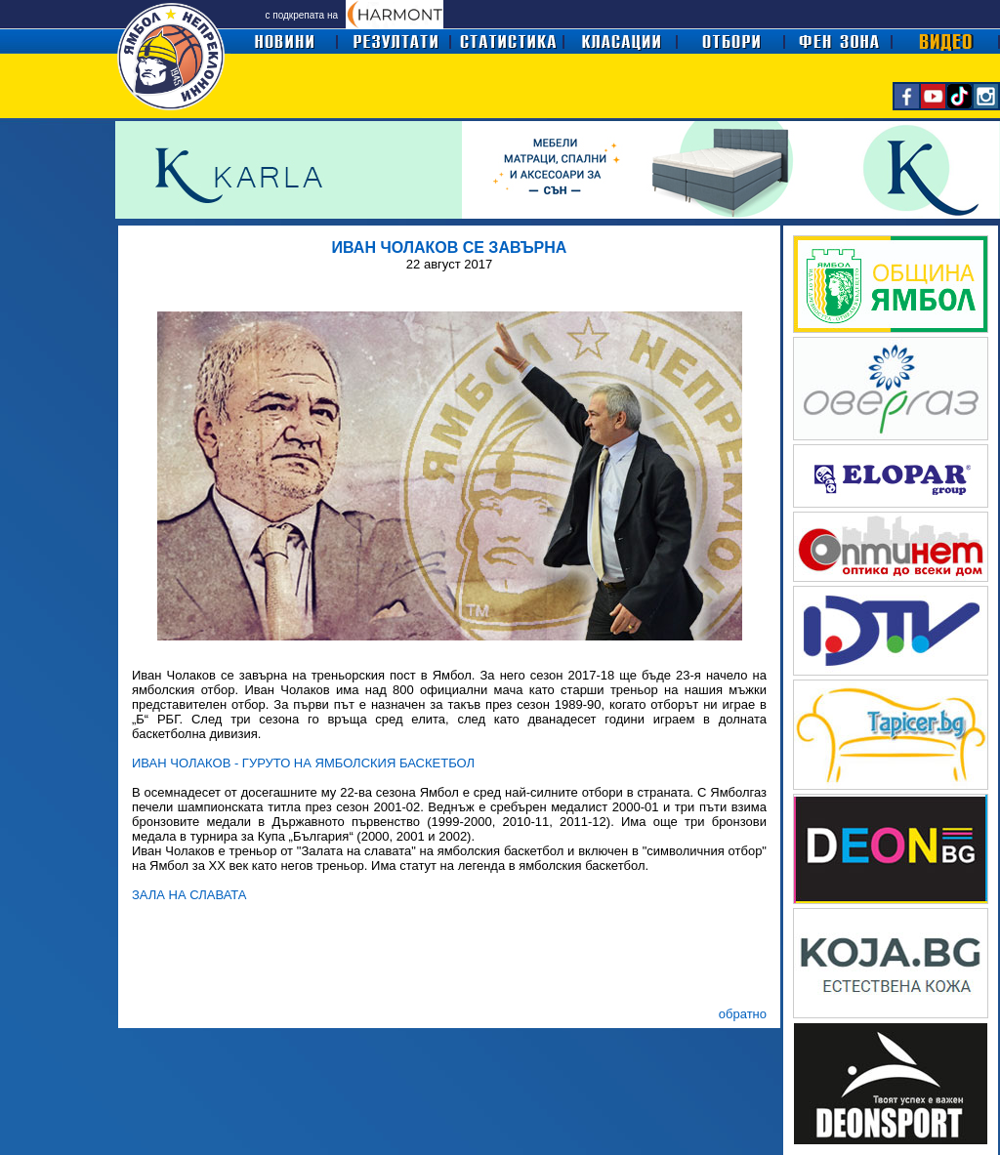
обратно (743, 1014)
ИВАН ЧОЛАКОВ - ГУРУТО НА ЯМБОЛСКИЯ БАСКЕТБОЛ (303, 763)
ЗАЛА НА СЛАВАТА (189, 894)
